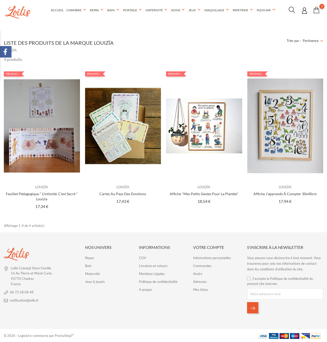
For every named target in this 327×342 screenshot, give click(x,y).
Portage (133, 10)
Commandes (202, 266)
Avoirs (197, 274)
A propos (145, 290)
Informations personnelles (212, 258)
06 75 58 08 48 (21, 292)
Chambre (76, 10)
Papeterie (243, 10)
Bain (113, 10)
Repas (97, 10)
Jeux (195, 10)
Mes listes (200, 290)
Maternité (157, 10)
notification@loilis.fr (24, 300)
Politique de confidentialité (158, 282)
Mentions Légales (152, 274)
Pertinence (311, 41)
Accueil (57, 10)
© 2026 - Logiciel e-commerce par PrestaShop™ (39, 336)
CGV (142, 258)
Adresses (200, 282)
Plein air (266, 10)
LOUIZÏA (41, 187)
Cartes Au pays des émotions (122, 194)
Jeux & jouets (95, 282)
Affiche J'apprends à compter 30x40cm (285, 194)
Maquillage (217, 10)
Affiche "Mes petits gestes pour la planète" (204, 194)
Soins (178, 10)
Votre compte (208, 247)
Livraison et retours (153, 266)
